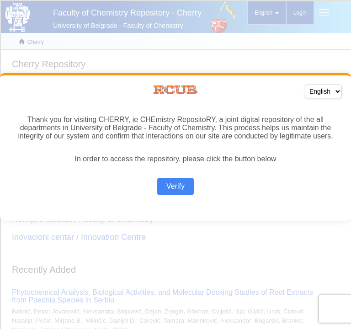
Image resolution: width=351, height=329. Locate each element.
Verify (175, 186)
